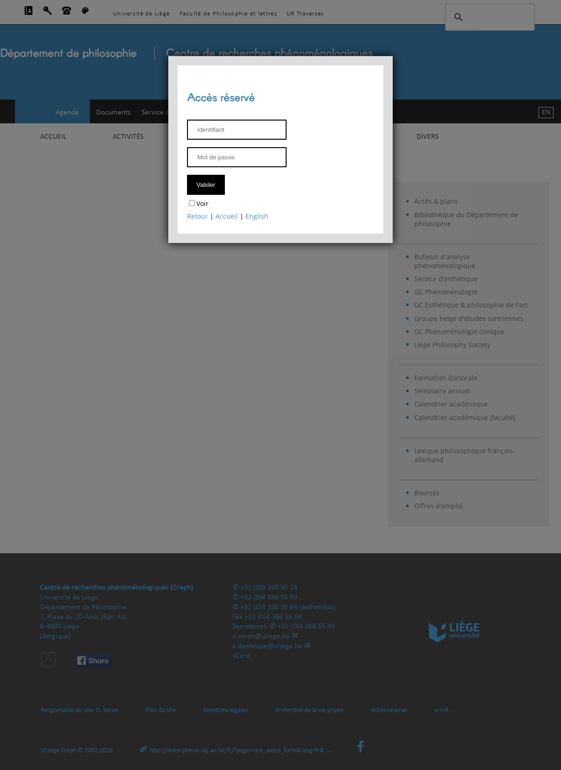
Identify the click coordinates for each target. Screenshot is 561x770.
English (256, 216)
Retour (197, 216)
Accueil (227, 216)
